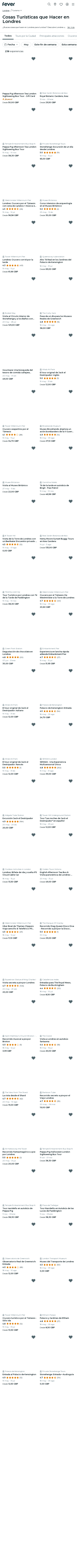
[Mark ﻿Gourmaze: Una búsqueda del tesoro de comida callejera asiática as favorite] (33, 335)
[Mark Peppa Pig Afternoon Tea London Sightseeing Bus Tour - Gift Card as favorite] (33, 59)
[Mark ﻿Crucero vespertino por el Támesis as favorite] (33, 392)
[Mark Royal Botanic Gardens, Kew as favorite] (71, 59)
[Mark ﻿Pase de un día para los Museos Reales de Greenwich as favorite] (71, 279)
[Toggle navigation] (73, 4)
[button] (17, 10)
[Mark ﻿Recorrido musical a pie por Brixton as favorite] (33, 1002)
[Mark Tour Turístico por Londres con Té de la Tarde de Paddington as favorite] (33, 558)
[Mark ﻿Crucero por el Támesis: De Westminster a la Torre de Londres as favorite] (71, 558)
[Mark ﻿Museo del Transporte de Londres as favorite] (71, 1224)
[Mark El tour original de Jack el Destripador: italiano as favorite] (33, 671)
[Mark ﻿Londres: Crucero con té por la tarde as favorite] (33, 222)
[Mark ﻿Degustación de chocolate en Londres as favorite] (33, 614)
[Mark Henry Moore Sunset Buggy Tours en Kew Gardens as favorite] (71, 501)
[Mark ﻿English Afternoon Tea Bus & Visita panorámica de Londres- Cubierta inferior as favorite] (71, 835)
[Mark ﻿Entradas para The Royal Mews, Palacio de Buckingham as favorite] (71, 945)
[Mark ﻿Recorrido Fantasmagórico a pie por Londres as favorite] (33, 1115)
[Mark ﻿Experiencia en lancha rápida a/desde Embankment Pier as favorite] (71, 614)
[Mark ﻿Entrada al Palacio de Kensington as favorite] (33, 1337)
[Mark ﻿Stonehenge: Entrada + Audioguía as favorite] (71, 1337)
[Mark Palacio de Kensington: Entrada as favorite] (71, 671)
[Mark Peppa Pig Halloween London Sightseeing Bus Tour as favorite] (71, 1115)
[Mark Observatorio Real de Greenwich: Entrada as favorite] (33, 1224)
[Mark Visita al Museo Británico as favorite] (33, 448)
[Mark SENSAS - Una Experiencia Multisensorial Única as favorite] (71, 724)
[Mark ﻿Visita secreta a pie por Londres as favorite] (33, 945)
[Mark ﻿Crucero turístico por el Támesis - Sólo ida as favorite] (33, 1281)
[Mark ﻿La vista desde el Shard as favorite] (33, 1058)
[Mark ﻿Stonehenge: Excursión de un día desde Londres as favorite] (71, 110)
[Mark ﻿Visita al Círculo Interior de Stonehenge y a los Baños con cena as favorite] (33, 279)
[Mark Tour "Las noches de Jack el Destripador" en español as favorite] (71, 781)
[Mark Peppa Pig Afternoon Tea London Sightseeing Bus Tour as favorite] (33, 110)
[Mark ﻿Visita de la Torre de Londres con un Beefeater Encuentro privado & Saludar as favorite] (33, 501)
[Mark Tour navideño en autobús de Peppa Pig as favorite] (33, 1171)
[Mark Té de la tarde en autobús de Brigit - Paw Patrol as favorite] (71, 448)
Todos (8, 35)
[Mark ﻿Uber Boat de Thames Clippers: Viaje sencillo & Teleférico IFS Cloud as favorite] (33, 889)
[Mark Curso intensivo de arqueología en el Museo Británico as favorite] (71, 166)
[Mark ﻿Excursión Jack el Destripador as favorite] (33, 781)
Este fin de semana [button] (45, 44)
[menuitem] (8, 35)
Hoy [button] (26, 44)
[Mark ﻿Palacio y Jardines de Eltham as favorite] (71, 1281)
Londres (5, 10)
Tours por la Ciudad (25, 36)
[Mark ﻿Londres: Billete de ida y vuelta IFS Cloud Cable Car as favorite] (33, 835)
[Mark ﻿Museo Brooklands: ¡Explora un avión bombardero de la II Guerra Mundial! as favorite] (71, 392)
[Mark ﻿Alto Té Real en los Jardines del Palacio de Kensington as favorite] (71, 222)
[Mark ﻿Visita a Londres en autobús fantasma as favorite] (71, 1002)
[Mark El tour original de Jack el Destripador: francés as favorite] (33, 724)
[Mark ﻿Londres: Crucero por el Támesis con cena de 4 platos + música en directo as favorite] (33, 166)
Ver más (71, 27)
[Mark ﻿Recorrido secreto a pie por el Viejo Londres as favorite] (71, 1058)
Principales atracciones (52, 36)
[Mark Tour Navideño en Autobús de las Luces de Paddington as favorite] (71, 1171)
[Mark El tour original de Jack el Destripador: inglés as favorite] (71, 335)
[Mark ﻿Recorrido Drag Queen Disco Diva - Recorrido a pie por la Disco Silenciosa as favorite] (71, 889)
